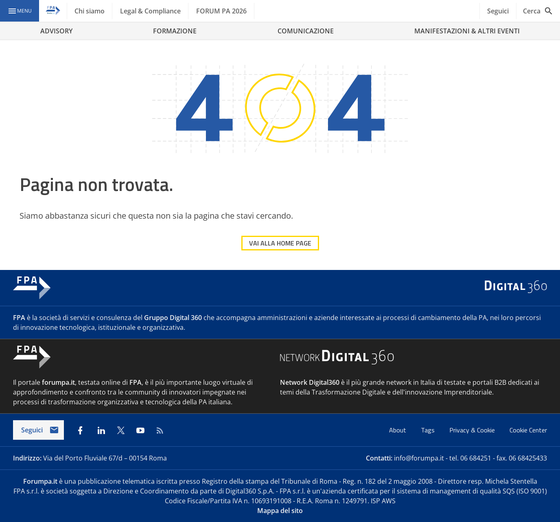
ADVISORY (56, 30)
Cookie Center (528, 430)
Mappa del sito (280, 510)
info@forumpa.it (419, 458)
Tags (428, 430)
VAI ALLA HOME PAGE (280, 243)
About (398, 430)
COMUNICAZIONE (306, 30)
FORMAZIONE (175, 30)
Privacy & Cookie (473, 430)
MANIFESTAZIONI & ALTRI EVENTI (467, 30)
